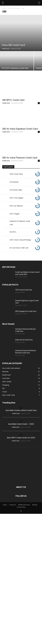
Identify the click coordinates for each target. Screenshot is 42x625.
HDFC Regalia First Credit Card (25, 311)
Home (4, 8)
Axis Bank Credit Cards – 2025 (21, 424)
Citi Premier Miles (16, 190)
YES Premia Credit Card (23, 290)
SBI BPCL (13, 232)
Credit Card (5, 48)
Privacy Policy (21, 507)
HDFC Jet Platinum (16, 206)
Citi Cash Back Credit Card (19, 248)
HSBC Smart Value (16, 174)
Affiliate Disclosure (24, 505)
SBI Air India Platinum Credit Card (19, 157)
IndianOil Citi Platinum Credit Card (20, 223)
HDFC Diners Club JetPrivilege (20, 240)
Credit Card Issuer (14, 8)
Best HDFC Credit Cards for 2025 (21, 438)
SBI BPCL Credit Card (13, 100)
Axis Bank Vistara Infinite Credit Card (21, 410)
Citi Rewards (14, 182)
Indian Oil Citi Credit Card (23, 340)
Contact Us (12, 505)
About (5, 505)
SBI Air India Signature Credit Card (20, 128)
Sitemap (34, 505)
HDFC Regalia (14, 214)
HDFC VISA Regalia (16, 198)
